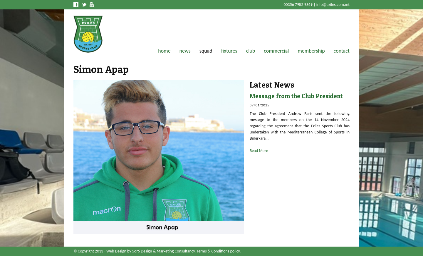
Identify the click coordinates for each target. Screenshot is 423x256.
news (185, 51)
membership (311, 51)
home (164, 51)
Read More (259, 150)
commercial (276, 51)
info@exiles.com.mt (333, 4)
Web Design (116, 251)
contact (342, 51)
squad (205, 51)
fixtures (229, 51)
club (250, 51)
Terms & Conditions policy (218, 251)
